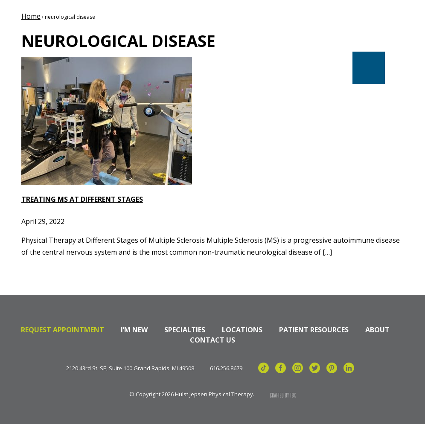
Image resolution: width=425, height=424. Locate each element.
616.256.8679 (226, 368)
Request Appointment (62, 329)
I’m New (134, 329)
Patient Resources (314, 329)
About (377, 329)
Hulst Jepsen (81, 35)
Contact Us (212, 340)
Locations (242, 329)
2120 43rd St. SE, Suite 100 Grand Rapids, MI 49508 (130, 368)
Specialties (184, 329)
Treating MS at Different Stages (82, 199)
